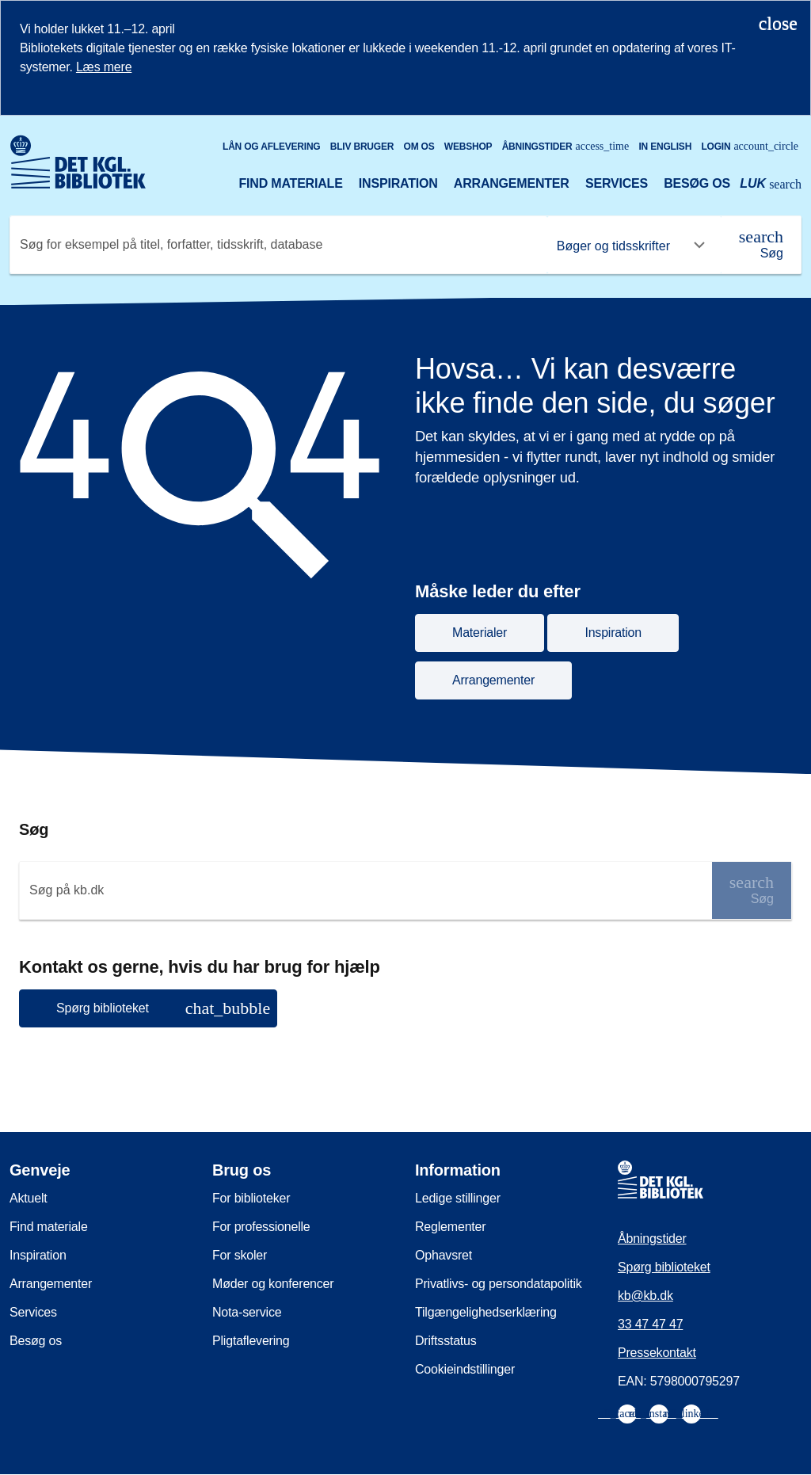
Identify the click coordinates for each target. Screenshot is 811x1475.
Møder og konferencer (272, 1283)
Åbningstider (566, 146)
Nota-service (246, 1312)
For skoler (239, 1255)
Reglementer (450, 1226)
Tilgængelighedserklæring (486, 1312)
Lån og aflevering (272, 146)
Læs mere (103, 67)
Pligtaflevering (251, 1340)
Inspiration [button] (613, 632)
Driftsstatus (446, 1340)
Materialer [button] (479, 632)
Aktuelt (29, 1198)
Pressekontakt (657, 1352)
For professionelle (261, 1226)
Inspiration (398, 183)
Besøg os (697, 183)
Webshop (468, 146)
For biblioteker (251, 1198)
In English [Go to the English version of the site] (664, 146)
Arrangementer (511, 183)
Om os (419, 146)
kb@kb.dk (645, 1295)
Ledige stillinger (458, 1198)
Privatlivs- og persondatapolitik (498, 1283)
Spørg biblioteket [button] (163, 1008)
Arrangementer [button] (493, 680)
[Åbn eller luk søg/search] (770, 185)
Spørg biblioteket (664, 1267)
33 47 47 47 (650, 1324)
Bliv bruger (362, 146)
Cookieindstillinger (465, 1369)
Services (616, 183)
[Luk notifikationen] (778, 23)
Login (749, 146)
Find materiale (290, 183)
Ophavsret (443, 1255)
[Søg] (761, 244)
